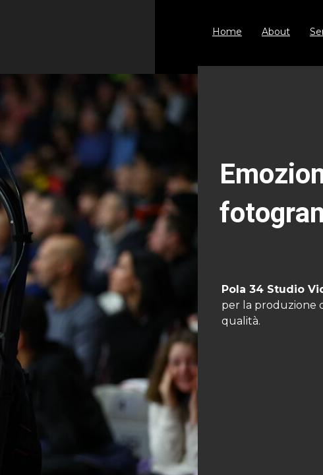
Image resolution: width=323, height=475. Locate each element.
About (276, 32)
